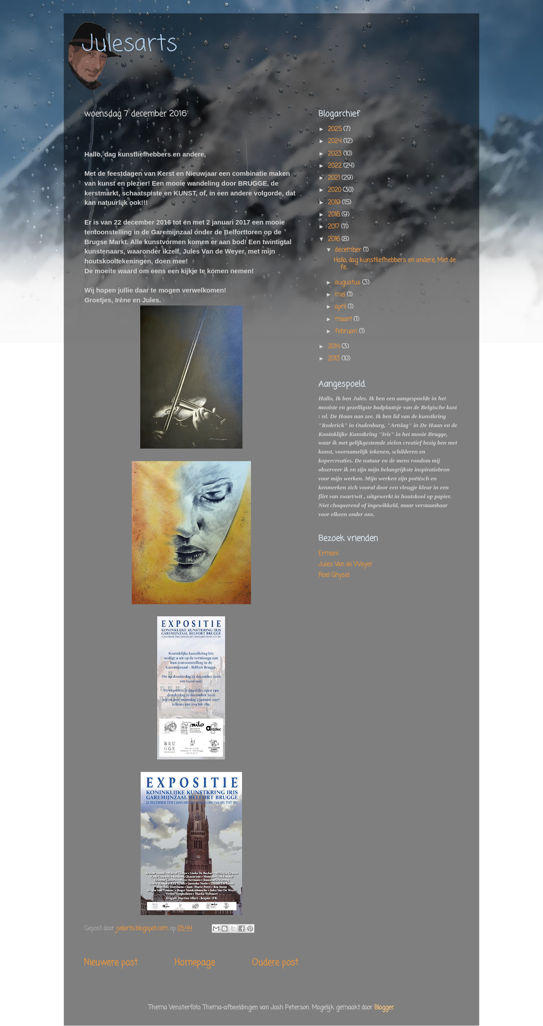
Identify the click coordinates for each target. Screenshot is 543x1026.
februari (347, 331)
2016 (335, 239)
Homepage (195, 963)
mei (341, 295)
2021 (335, 178)
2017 (334, 227)
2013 (335, 359)
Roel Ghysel (333, 575)
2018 (335, 215)
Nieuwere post (111, 963)
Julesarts (129, 44)
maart (344, 319)
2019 (335, 203)
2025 (335, 129)
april (341, 307)
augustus (348, 283)
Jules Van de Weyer (345, 564)
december (349, 250)
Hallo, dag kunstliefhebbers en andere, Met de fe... (394, 264)
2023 (335, 154)
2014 (335, 347)
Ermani (328, 554)
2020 (335, 190)
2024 (335, 141)
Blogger (384, 1008)
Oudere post (275, 963)
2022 (335, 166)
